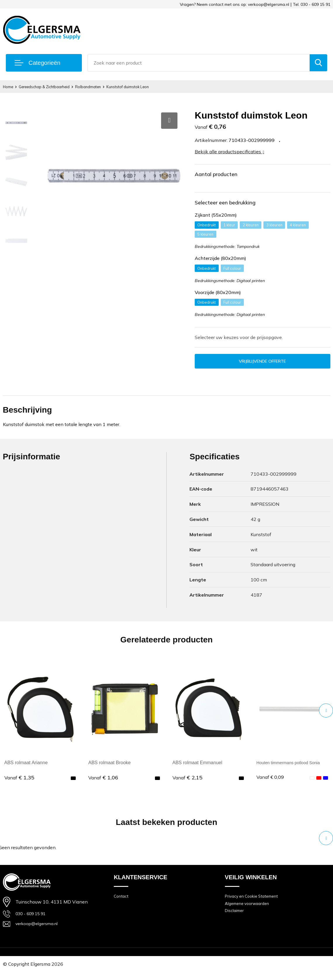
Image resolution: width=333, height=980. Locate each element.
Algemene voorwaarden (249, 911)
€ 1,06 (103, 783)
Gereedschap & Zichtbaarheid (51, 86)
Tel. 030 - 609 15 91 (311, 4)
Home (9, 86)
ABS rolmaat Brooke (109, 769)
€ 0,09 (271, 783)
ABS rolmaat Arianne (26, 769)
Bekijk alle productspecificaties (229, 151)
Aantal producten (222, 175)
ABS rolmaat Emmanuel (197, 769)
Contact (122, 903)
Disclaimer (235, 919)
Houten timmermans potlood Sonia (292, 769)
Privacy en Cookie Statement (254, 903)
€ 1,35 (19, 783)
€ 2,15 (187, 783)
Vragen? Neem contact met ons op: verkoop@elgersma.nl (234, 4)
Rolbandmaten (102, 86)
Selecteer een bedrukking (234, 205)
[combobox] (198, 62)
